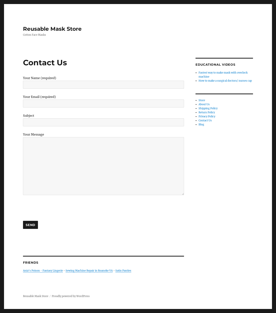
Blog (201, 124)
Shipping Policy (208, 108)
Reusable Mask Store (52, 29)
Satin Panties (123, 270)
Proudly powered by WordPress (71, 296)
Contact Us (205, 120)
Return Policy (207, 112)
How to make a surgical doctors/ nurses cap (225, 80)
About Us (204, 104)
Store (202, 100)
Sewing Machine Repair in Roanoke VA (89, 270)
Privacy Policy (207, 116)
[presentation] (52, 207)
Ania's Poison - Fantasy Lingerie (43, 270)
